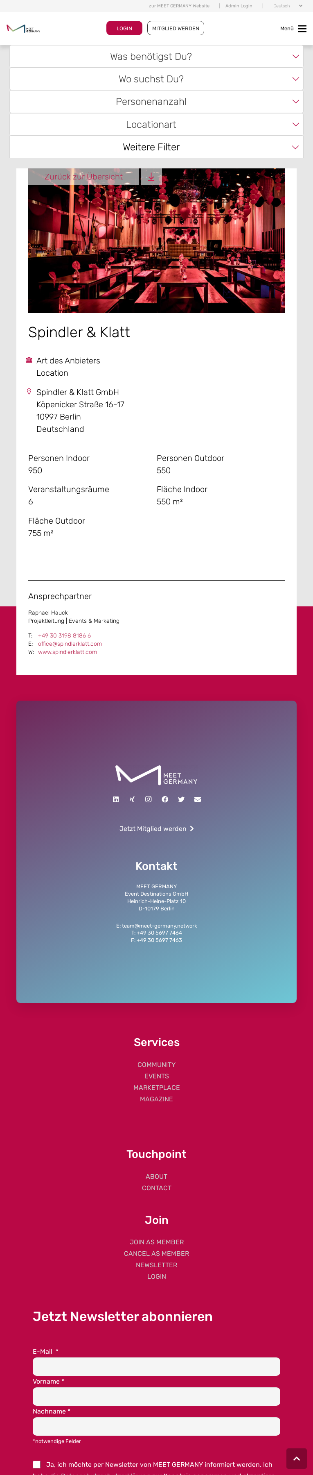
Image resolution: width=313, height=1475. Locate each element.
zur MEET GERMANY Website (179, 6)
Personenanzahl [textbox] (151, 101)
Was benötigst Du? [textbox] (151, 56)
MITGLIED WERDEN (175, 28)
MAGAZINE (156, 1099)
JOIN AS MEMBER (157, 1242)
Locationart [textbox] (151, 124)
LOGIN (124, 28)
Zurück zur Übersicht (84, 177)
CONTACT (156, 1188)
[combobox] (156, 56)
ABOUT (156, 1176)
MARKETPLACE (156, 1088)
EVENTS (156, 1076)
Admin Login (238, 6)
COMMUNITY (156, 1065)
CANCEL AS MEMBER (156, 1253)
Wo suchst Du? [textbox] (151, 79)
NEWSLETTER (156, 1265)
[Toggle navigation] (293, 28)
